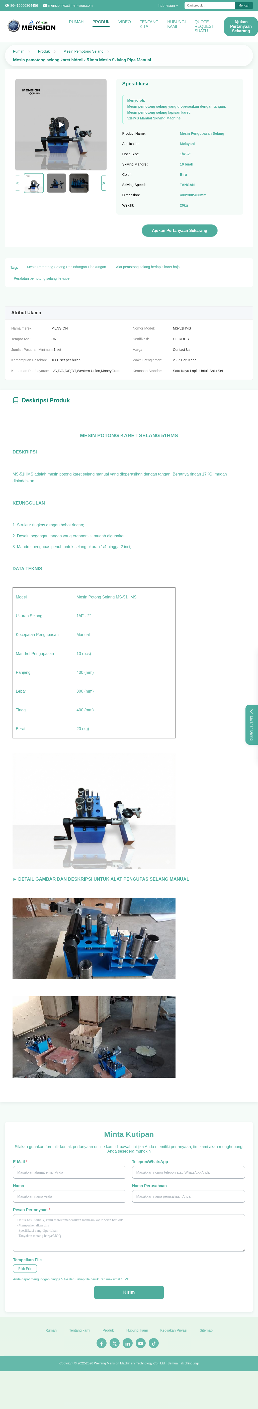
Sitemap (206, 1333)
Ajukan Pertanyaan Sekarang (179, 230)
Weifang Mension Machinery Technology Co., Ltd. (130, 1366)
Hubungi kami (176, 24)
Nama (18, 1186)
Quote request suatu (204, 26)
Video (124, 22)
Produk (101, 22)
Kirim (129, 1292)
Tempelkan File (27, 1260)
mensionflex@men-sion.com (70, 6)
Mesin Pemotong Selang (83, 51)
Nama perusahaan (149, 1186)
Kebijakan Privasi (173, 1333)
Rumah (76, 22)
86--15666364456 (24, 6)
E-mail (20, 1162)
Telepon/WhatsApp (150, 1162)
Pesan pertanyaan (31, 1210)
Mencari (243, 5)
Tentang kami (79, 1333)
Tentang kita (149, 24)
